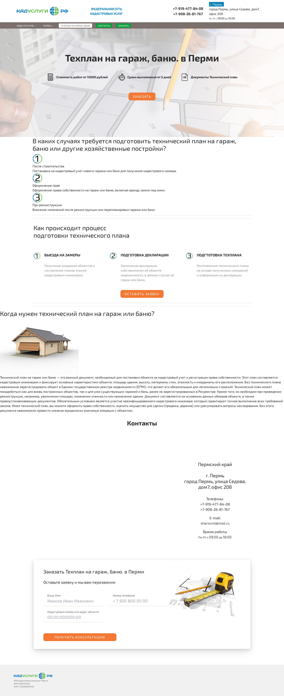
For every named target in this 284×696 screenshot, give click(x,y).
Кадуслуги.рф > (26, 25)
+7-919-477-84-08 (188, 8)
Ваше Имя (54, 595)
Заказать (142, 96)
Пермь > (48, 25)
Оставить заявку (142, 294)
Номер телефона (124, 595)
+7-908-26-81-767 (188, 14)
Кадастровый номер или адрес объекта (73, 611)
